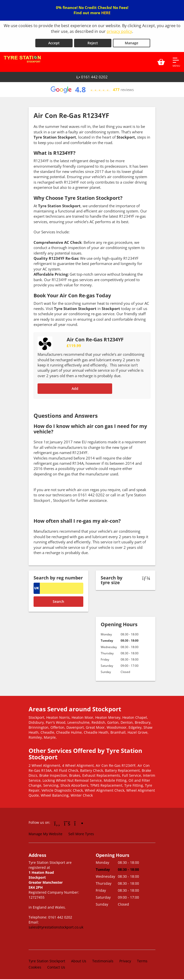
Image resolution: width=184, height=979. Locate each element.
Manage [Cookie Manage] (131, 41)
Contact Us (56, 965)
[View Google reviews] (92, 87)
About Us (78, 959)
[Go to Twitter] (67, 820)
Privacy (125, 959)
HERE (105, 12)
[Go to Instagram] (78, 820)
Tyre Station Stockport (47, 959)
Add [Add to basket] (75, 386)
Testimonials (102, 959)
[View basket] (161, 59)
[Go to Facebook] (57, 820)
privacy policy (119, 31)
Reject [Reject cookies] (93, 41)
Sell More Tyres (81, 831)
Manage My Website (45, 831)
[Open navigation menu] (176, 59)
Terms (142, 959)
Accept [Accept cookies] (54, 41)
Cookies (35, 965)
